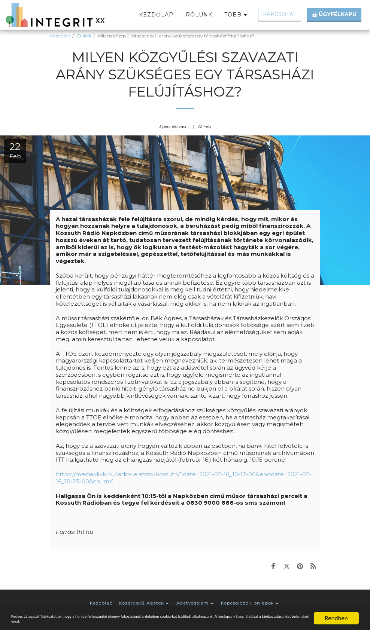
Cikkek (84, 36)
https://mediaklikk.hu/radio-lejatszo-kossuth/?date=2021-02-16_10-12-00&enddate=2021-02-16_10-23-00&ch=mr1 (184, 478)
